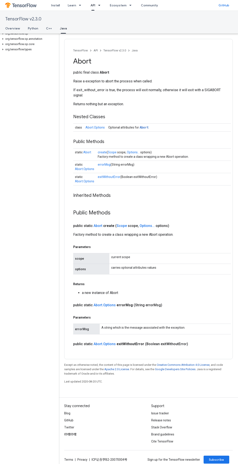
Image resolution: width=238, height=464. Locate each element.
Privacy (82, 459)
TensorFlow (80, 50)
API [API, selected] (93, 5)
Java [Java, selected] (63, 28)
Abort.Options (95, 127)
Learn (72, 5)
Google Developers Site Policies (175, 369)
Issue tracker (160, 413)
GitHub (223, 5)
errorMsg (104, 164)
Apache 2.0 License (116, 369)
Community (149, 5)
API (96, 50)
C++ (49, 28)
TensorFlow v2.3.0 (23, 19)
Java (135, 50)
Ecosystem (118, 5)
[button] (28, 33)
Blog (67, 413)
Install (55, 5)
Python (33, 28)
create (102, 152)
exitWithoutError (109, 177)
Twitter (69, 427)
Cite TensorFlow (162, 441)
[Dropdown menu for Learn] (81, 5)
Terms (68, 459)
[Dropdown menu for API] (100, 5)
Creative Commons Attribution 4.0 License (183, 364)
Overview (12, 28)
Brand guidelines (162, 434)
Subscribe (216, 460)
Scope (112, 152)
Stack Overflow (161, 427)
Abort (144, 127)
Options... (133, 152)
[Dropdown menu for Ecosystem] (131, 5)
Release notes (161, 420)
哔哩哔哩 (70, 434)
